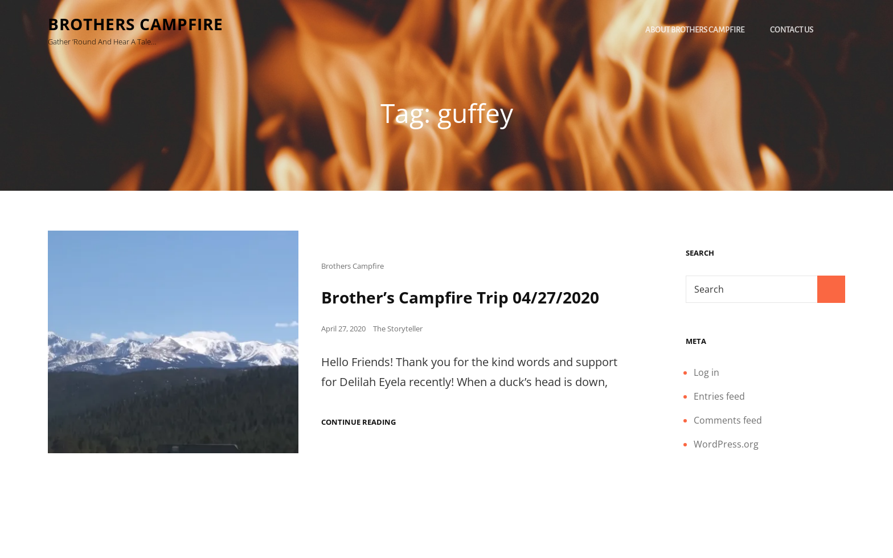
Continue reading (358, 422)
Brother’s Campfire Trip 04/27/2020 (460, 297)
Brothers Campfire (135, 24)
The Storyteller (398, 328)
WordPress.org (726, 444)
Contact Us (791, 30)
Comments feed (728, 420)
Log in (706, 372)
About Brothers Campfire (694, 30)
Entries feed (719, 396)
